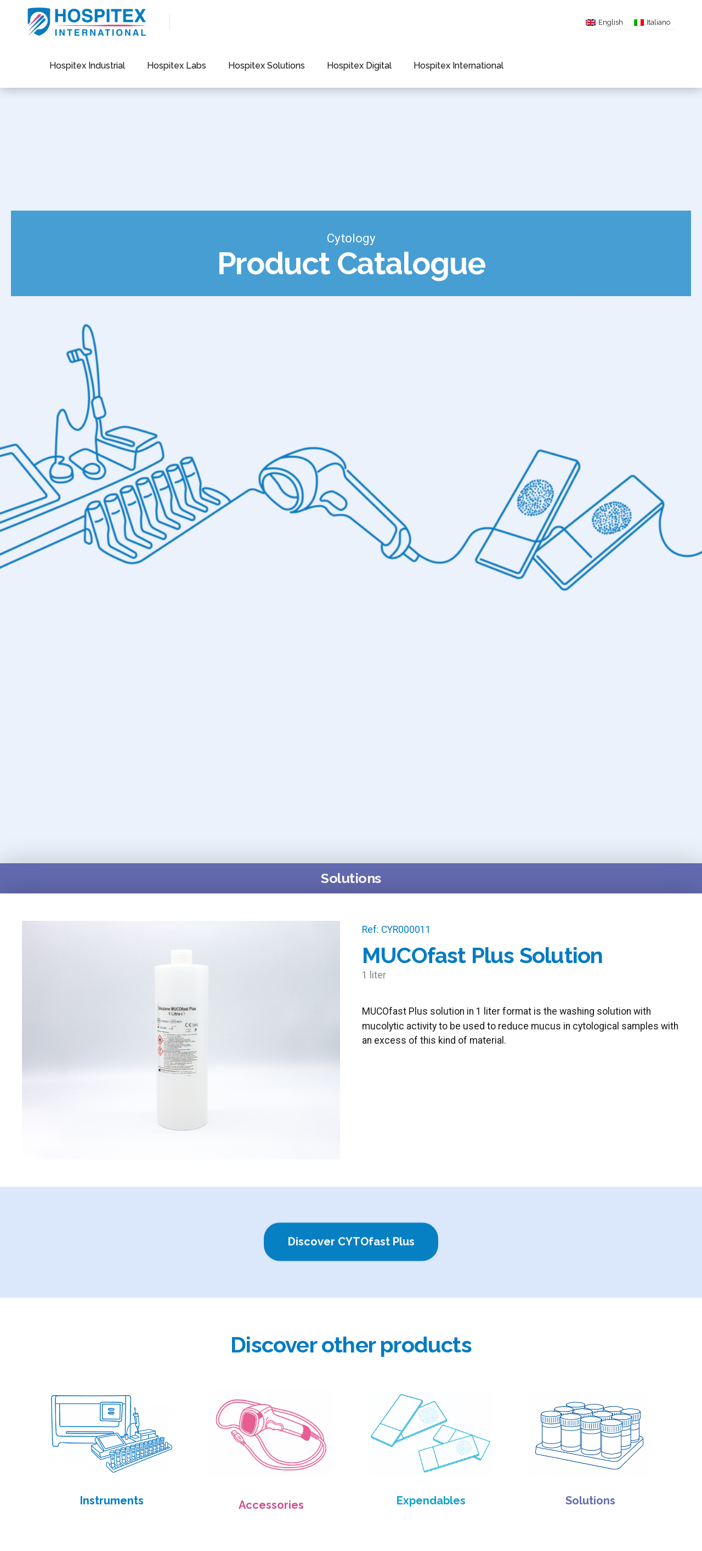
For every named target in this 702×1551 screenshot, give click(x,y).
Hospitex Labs (158, 65)
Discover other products (351, 1344)
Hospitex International (400, 65)
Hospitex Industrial (80, 65)
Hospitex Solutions (234, 65)
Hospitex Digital (314, 65)
